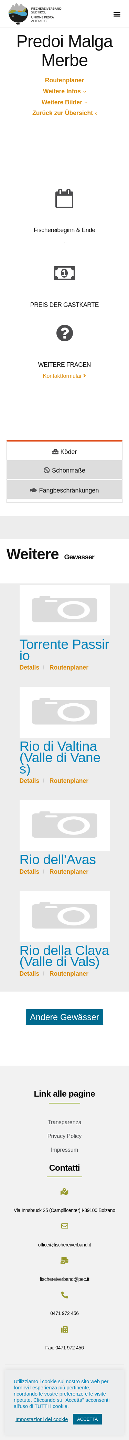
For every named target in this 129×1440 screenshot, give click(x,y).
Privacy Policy (64, 1136)
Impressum (64, 1150)
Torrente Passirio (64, 649)
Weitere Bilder (64, 102)
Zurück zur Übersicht (64, 113)
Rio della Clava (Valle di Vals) (64, 956)
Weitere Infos (64, 91)
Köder (64, 451)
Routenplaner (64, 80)
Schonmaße (64, 470)
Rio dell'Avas (58, 859)
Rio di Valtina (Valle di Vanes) (60, 757)
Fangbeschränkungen (64, 490)
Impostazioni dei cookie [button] (41, 1419)
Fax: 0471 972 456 (64, 1347)
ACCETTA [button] (87, 1419)
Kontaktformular (64, 376)
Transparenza (64, 1122)
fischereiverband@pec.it (64, 1279)
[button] (116, 14)
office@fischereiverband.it (64, 1244)
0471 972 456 (64, 1313)
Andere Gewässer (64, 1017)
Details (30, 667)
